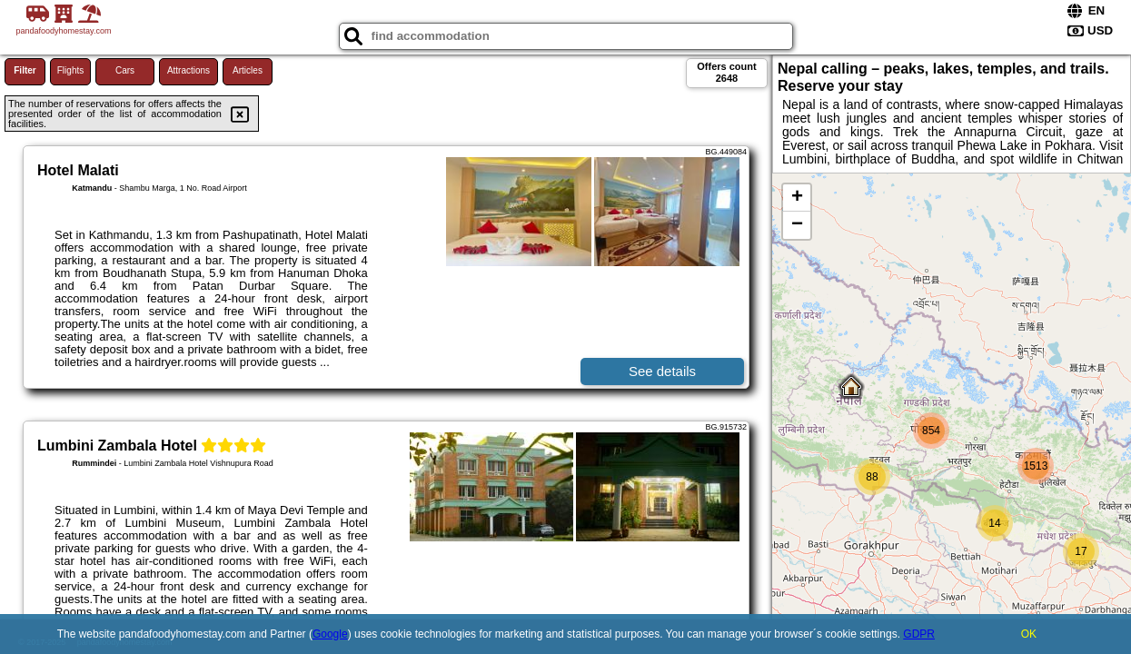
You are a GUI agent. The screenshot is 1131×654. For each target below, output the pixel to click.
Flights (70, 70)
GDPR (919, 634)
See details (662, 371)
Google (330, 634)
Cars (124, 70)
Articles (248, 70)
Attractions (188, 70)
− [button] (797, 225)
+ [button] (797, 198)
